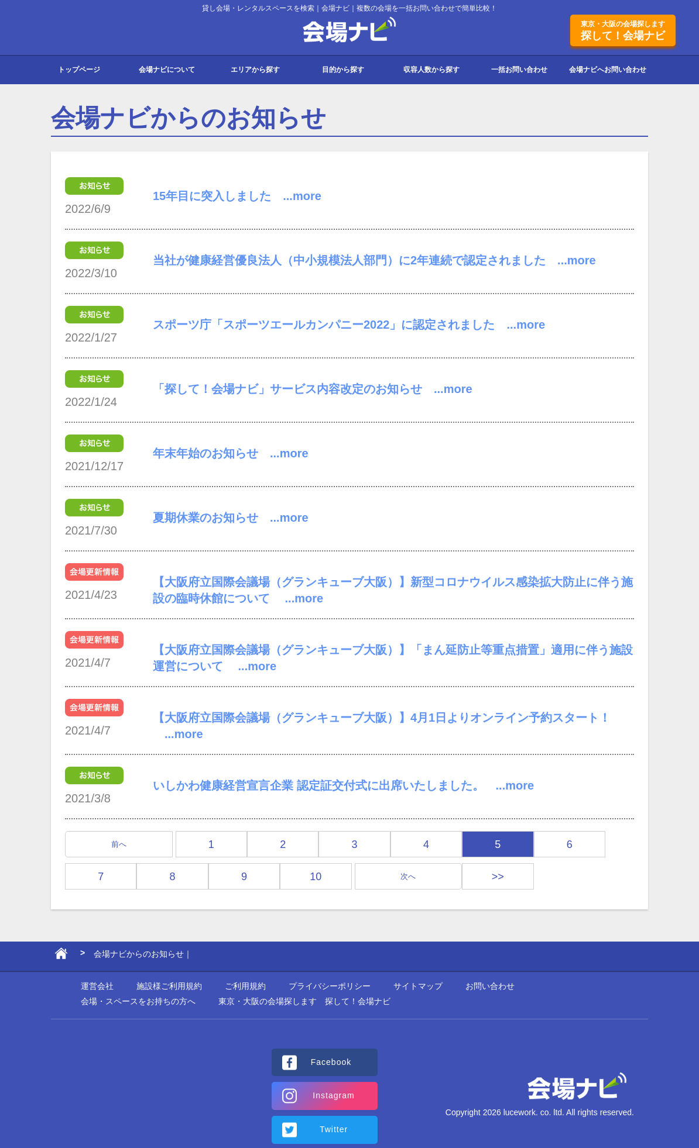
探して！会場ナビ (623, 30)
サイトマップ (418, 986)
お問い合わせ (490, 986)
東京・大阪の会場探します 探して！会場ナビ (304, 1001)
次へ (408, 876)
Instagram (333, 1095)
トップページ (79, 69)
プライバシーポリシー (330, 986)
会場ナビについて (167, 69)
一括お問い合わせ (519, 69)
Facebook (331, 1062)
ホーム (61, 956)
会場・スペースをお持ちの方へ (138, 1001)
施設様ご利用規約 (169, 986)
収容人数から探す (431, 69)
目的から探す (343, 69)
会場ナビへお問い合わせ (607, 69)
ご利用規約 (245, 986)
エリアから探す (255, 69)
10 (315, 876)
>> (498, 876)
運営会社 (97, 986)
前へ (118, 844)
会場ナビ (350, 30)
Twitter (334, 1129)
